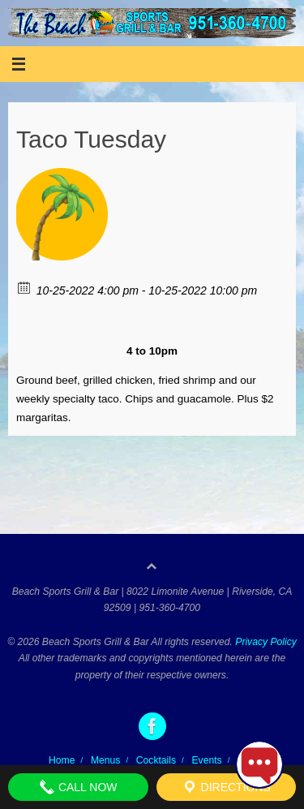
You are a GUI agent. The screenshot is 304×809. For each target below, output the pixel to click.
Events (207, 760)
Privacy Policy (266, 642)
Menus (105, 760)
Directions (226, 787)
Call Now (78, 787)
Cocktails (156, 760)
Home (62, 760)
